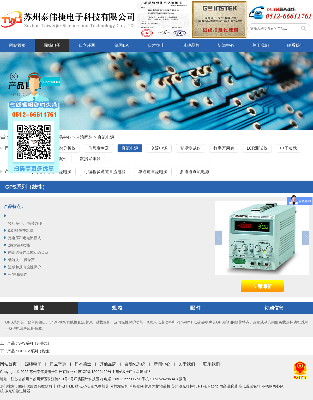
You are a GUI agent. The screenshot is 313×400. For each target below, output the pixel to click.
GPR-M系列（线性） (35, 351)
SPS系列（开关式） (34, 343)
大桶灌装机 (161, 386)
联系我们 (295, 45)
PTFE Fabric (208, 386)
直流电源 (106, 137)
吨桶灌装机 (119, 386)
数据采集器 (90, 158)
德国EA (121, 45)
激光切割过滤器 (17, 391)
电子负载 (288, 148)
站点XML (82, 386)
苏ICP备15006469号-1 (96, 372)
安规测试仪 (190, 148)
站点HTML (65, 386)
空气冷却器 (100, 386)
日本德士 (156, 45)
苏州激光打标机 (184, 386)
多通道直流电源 (194, 171)
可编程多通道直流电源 (105, 171)
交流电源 (159, 148)
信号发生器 (98, 148)
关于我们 (260, 45)
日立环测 (87, 45)
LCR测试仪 (257, 148)
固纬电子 (52, 45)
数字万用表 (223, 148)
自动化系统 (134, 364)
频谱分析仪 (65, 148)
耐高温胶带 (228, 386)
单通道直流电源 (152, 171)
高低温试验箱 (250, 386)
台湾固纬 (84, 137)
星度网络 (143, 372)
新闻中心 (226, 45)
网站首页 (17, 45)
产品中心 (63, 137)
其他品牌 (191, 45)
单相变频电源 (140, 386)
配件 (63, 158)
